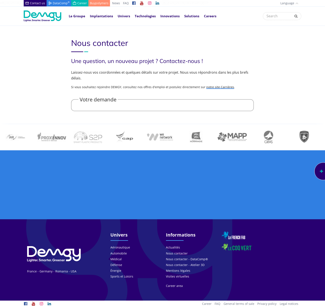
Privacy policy (267, 304)
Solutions (191, 16)
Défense (116, 265)
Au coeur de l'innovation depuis (198, 197)
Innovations (170, 16)
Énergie (115, 271)
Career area (174, 286)
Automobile (118, 253)
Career (207, 304)
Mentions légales (178, 271)
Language (285, 3)
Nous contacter (177, 253)
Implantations (101, 16)
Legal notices (289, 304)
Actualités (173, 247)
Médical (116, 259)
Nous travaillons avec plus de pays (269, 197)
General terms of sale (239, 304)
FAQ (126, 3)
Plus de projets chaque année (127, 197)
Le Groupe (77, 16)
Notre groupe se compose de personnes (56, 197)
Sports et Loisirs (121, 276)
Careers (210, 16)
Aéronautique (120, 247)
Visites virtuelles (177, 276)
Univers (124, 16)
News (116, 3)
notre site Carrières (220, 87)
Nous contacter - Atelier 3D (185, 265)
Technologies (145, 16)
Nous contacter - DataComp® (187, 259)
